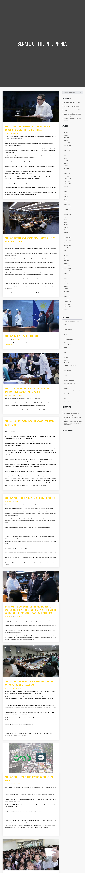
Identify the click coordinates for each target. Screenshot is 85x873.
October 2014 (67, 273)
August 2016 (66, 217)
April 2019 (66, 135)
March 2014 (66, 291)
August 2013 (66, 309)
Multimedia (66, 362)
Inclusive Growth (67, 345)
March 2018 (66, 168)
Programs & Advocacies (69, 373)
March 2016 (66, 230)
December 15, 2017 (8, 428)
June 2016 (66, 222)
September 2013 (67, 306)
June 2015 (66, 253)
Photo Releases (67, 370)
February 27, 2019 (8, 133)
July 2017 (66, 189)
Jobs (65, 350)
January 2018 (67, 173)
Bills (65, 332)
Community (66, 337)
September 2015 (67, 245)
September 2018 (67, 153)
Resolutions (66, 378)
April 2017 (66, 196)
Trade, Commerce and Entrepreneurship (72, 391)
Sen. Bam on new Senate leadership (21, 335)
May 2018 (66, 163)
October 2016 (67, 212)
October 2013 (67, 304)
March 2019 (66, 137)
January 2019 (67, 143)
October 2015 (67, 242)
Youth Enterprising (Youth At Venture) (72, 401)
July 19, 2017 (7, 783)
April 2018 (66, 166)
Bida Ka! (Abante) (68, 329)
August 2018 (66, 155)
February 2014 (67, 294)
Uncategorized (67, 396)
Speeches (66, 388)
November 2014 (67, 271)
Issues (15, 133)
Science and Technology (69, 380)
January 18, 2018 (8, 395)
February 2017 (67, 202)
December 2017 (67, 176)
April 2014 (66, 289)
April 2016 (66, 227)
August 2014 (66, 278)
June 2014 (66, 283)
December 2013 (67, 299)
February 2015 (67, 263)
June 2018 (66, 161)
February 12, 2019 (8, 244)
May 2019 (66, 132)
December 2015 (67, 237)
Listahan (66, 357)
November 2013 (67, 301)
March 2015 (66, 260)
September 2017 (67, 184)
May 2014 (66, 286)
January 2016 (67, 235)
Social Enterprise (67, 386)
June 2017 (66, 191)
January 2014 (67, 296)
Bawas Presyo (67, 324)
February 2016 (67, 232)
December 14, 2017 (8, 501)
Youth (65, 398)
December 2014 (67, 268)
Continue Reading (9, 344)
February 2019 (67, 140)
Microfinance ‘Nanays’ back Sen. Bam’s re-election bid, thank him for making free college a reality (73, 115)
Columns (65, 334)
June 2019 (66, 130)
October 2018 (67, 150)
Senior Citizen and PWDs (69, 383)
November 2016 (67, 209)
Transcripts (66, 393)
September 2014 (67, 276)
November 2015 (67, 240)
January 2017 (67, 204)
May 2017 (66, 194)
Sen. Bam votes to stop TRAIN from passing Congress (30, 497)
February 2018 (67, 171)
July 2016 (66, 219)
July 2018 (66, 158)
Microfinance (66, 360)
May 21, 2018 (7, 339)
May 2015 (66, 255)
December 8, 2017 (8, 616)
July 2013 (66, 312)
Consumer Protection (68, 339)
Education (66, 342)
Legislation (66, 355)
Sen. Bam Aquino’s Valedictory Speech (72, 102)
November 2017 (67, 178)
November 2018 (67, 148)
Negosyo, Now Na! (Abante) (70, 365)
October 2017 (67, 181)
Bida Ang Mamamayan (69, 327)
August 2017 (66, 186)
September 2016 (67, 214)
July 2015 (66, 250)
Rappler (65, 375)
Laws (65, 352)
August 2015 (66, 248)
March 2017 (66, 199)
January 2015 (67, 265)
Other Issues (19, 133)
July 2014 (66, 281)
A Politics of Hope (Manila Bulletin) (71, 321)
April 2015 (66, 258)
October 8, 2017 (8, 688)
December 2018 (67, 145)
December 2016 (67, 207)
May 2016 (66, 225)
